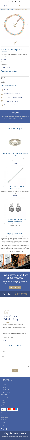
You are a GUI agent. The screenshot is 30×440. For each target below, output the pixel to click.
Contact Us (15, 287)
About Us (2, 425)
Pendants (3, 402)
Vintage (2, 405)
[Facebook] (2, 429)
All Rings (2, 400)
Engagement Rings (4, 397)
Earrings (2, 404)
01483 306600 (21, 294)
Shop (4, 9)
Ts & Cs (16, 438)
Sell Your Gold (3, 415)
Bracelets (11, 9)
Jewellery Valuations (5, 420)
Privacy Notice (25, 436)
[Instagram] (6, 429)
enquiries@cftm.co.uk (7, 380)
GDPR (13, 438)
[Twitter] (4, 429)
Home (2, 9)
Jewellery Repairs (4, 417)
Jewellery (7, 9)
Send (15, 370)
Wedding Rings (4, 398)
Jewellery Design (4, 419)
